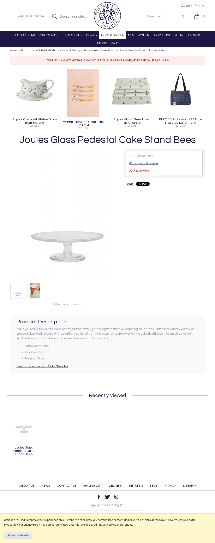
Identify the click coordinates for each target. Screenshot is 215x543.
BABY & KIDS (161, 35)
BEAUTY (91, 35)
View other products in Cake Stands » (42, 366)
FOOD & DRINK (25, 35)
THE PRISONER (72, 35)
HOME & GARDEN (112, 35)
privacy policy (32, 524)
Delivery (116, 485)
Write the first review (143, 163)
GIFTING (179, 35)
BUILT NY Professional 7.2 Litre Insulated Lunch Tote (180, 121)
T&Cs (153, 485)
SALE (114, 43)
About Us (27, 485)
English (185, 5)
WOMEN (143, 35)
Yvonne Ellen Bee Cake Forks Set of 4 (83, 123)
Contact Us (67, 485)
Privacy (170, 485)
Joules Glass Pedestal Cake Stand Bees (24, 451)
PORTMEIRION (49, 35)
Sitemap (189, 485)
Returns (136, 485)
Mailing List (92, 485)
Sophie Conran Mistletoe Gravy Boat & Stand (34, 121)
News (45, 485)
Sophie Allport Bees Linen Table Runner (131, 121)
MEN (131, 35)
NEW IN (102, 43)
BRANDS (194, 35)
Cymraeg (199, 5)
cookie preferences (120, 524)
